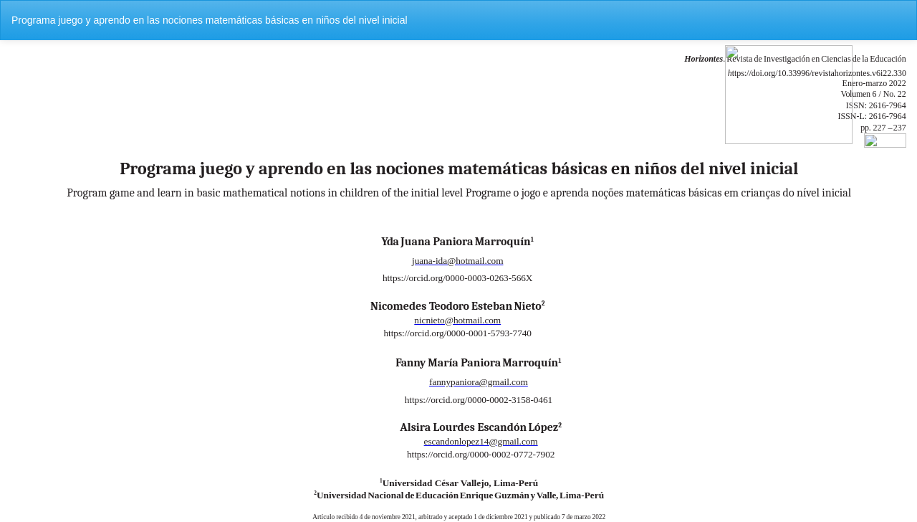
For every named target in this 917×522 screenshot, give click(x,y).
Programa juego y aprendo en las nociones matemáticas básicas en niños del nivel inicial (209, 20)
